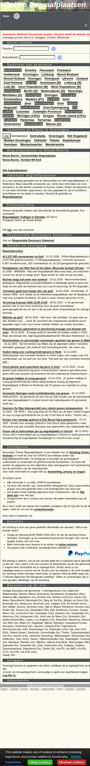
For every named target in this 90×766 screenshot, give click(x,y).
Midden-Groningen (17, 140)
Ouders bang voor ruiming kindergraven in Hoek (32, 351)
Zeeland (82, 78)
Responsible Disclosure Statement (33, 240)
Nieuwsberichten (13, 251)
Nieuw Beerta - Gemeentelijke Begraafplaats (29, 155)
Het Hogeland (77, 136)
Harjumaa (27, 120)
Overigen (34, 78)
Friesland (64, 70)
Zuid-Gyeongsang (56, 107)
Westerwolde (54, 144)
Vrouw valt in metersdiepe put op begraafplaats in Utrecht (37, 431)
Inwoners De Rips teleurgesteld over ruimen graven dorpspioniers (43, 408)
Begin (6, 16)
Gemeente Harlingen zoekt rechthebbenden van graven (36, 393)
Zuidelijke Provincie (47, 111)
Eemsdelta (37, 136)
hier (9, 229)
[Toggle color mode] (16, 16)
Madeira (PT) (35, 99)
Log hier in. (9, 675)
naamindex (48, 688)
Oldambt (40, 140)
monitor (35, 688)
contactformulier (44, 509)
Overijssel (52, 78)
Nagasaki (10, 107)
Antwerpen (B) (50, 82)
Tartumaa (44, 120)
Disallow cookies (71, 762)
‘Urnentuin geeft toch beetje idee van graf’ (28, 291)
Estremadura (13, 99)
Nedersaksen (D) (53, 91)
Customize (13, 762)
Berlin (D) (30, 91)
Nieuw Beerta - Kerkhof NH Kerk (22, 159)
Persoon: (8, 48)
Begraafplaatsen (12, 196)
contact (69, 688)
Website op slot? (13, 317)
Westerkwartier (31, 144)
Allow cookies (40, 762)
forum (24, 688)
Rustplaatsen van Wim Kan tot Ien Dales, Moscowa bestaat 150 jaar (43, 268)
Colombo (22, 111)
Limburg (48, 74)
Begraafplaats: (11, 57)
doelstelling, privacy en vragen (66, 471)
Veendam (10, 144)
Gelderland (12, 74)
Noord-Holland (14, 78)
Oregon (48, 115)
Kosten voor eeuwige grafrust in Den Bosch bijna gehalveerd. (40, 419)
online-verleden (67, 544)
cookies (81, 688)
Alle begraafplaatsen (15, 170)
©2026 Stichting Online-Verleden (45, 685)
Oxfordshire (12, 124)
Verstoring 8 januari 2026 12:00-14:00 (25, 302)
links (60, 688)
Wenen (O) (53, 124)
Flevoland (47, 70)
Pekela (54, 140)
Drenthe (31, 70)
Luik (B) (9, 86)
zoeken (14, 688)
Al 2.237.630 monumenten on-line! (23, 256)
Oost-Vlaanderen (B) (33, 86)
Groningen (30, 74)
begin (4, 688)
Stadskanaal (71, 140)
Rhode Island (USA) (71, 115)
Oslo (60, 103)
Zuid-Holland (13, 82)
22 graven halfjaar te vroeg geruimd (24, 378)
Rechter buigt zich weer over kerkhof (25, 279)
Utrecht (67, 78)
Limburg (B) (72, 82)
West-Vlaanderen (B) (66, 86)
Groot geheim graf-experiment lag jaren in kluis (31, 366)
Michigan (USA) (28, 115)
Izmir (66, 99)
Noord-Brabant (68, 74)
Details (76, 756)
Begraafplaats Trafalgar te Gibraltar (24, 217)
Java (27, 103)
